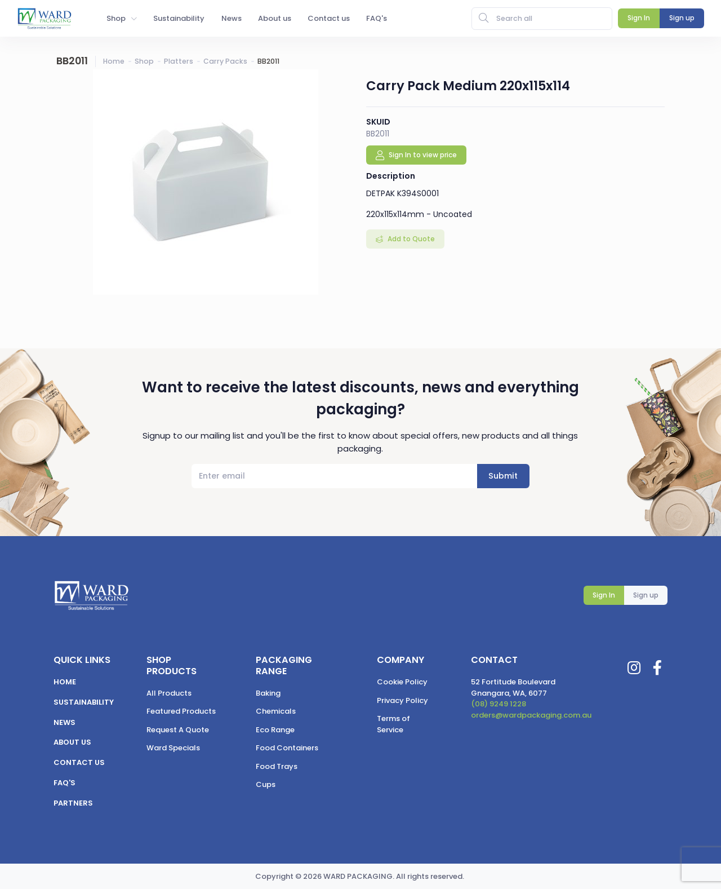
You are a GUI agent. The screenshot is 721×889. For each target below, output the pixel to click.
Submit (503, 475)
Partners (73, 803)
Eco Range (275, 729)
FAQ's (64, 782)
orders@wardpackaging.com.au (531, 715)
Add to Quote (410, 239)
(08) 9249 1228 (498, 703)
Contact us (79, 762)
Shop (144, 61)
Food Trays (276, 766)
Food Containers (287, 747)
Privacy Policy (402, 700)
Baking (268, 693)
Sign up (645, 595)
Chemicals (276, 711)
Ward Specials (173, 747)
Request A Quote (177, 729)
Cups (265, 784)
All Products (169, 693)
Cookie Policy (402, 681)
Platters (178, 61)
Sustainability (84, 702)
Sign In (604, 595)
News (64, 722)
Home (113, 61)
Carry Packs (225, 61)
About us (72, 742)
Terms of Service (393, 724)
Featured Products (181, 711)
